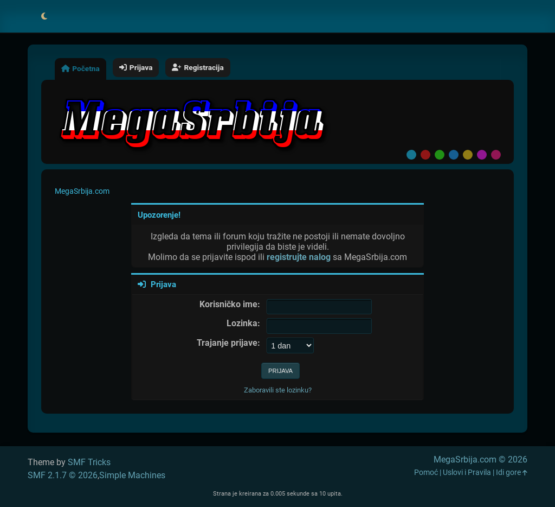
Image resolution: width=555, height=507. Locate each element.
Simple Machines (132, 475)
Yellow (468, 155)
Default (411, 155)
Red (425, 155)
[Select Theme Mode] (44, 16)
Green (439, 155)
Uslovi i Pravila (467, 472)
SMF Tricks (89, 462)
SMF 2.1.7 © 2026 (63, 475)
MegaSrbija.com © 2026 (480, 459)
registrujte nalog (299, 257)
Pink (496, 155)
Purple (482, 155)
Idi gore (511, 472)
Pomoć (426, 472)
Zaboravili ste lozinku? (278, 390)
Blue (454, 155)
